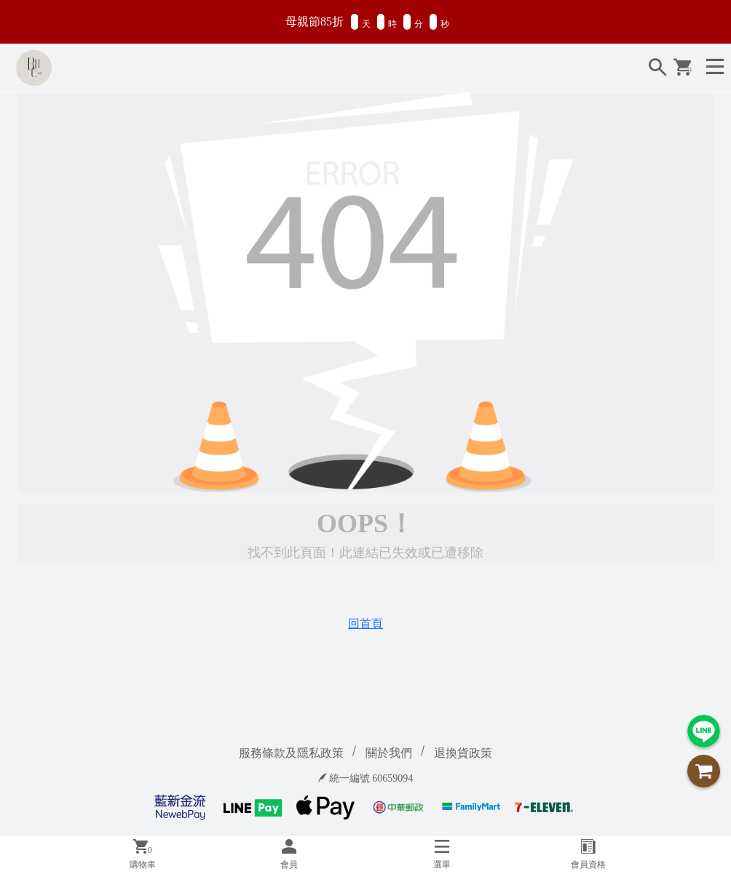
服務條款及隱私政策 (291, 753)
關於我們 (389, 753)
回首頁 (365, 623)
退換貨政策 (463, 753)
